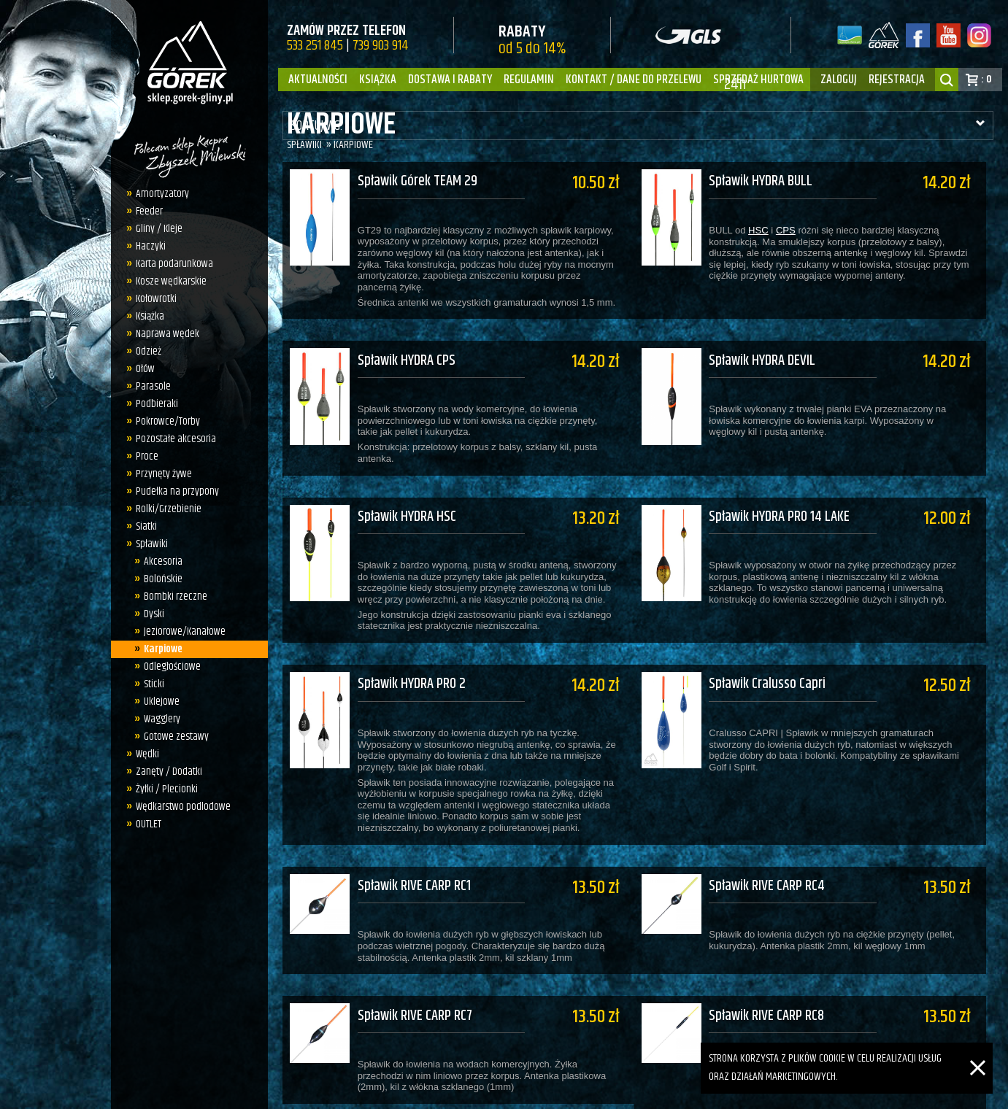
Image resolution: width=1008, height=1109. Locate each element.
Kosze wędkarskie (171, 281)
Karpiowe (163, 649)
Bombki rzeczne (175, 596)
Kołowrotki (156, 298)
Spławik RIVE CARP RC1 (414, 846)
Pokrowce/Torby (168, 421)
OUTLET (148, 824)
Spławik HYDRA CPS (406, 350)
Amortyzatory (162, 193)
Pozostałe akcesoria (176, 438)
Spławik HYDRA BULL (768, 182)
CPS (793, 230)
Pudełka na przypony (177, 491)
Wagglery (162, 719)
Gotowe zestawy (176, 736)
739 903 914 (381, 45)
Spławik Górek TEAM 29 (417, 182)
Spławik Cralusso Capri (775, 655)
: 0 (986, 79)
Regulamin (529, 79)
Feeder (149, 211)
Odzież (148, 351)
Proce (147, 456)
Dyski (154, 614)
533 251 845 (315, 45)
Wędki (147, 754)
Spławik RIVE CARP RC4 (775, 846)
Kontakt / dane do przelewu (633, 79)
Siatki (146, 526)
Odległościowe (172, 666)
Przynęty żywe (164, 473)
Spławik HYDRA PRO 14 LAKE (787, 497)
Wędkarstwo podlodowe (183, 806)
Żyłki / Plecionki (167, 789)
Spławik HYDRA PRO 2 (412, 655)
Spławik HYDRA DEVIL (770, 350)
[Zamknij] (977, 1051)
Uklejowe (162, 701)
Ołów (145, 368)
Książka (377, 79)
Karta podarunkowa (174, 263)
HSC (766, 230)
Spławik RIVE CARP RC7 (415, 966)
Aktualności (317, 79)
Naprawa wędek (167, 333)
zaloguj (838, 79)
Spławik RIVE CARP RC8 (774, 966)
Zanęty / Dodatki (169, 771)
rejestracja (897, 79)
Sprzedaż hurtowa (758, 79)
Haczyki (151, 246)
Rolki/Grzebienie (168, 509)
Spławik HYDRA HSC (407, 497)
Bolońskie (163, 579)
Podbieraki (157, 403)
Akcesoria (163, 561)
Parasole (153, 386)
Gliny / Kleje (159, 228)
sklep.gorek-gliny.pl (393, 1091)
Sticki (154, 684)
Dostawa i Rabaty (450, 79)
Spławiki (152, 544)
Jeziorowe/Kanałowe (185, 631)
